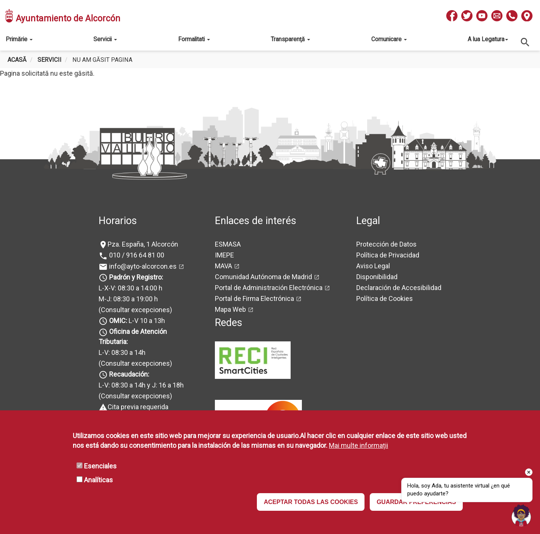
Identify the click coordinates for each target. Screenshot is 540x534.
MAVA (223, 266)
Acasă (17, 59)
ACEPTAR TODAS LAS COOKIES (311, 502)
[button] (521, 515)
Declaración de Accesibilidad (398, 288)
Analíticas (98, 480)
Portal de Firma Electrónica (254, 298)
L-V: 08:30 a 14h (122, 352)
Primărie (19, 39)
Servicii (105, 39)
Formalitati (194, 39)
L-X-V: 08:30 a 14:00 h (130, 288)
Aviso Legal (373, 266)
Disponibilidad (377, 277)
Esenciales (100, 466)
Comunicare (389, 39)
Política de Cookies (384, 298)
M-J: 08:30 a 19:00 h (128, 299)
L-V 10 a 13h (136, 321)
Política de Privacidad (387, 255)
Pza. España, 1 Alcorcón (143, 244)
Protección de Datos (386, 244)
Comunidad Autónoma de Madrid (263, 277)
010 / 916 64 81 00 (136, 255)
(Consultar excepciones (134, 310)
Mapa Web (230, 309)
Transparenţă (290, 39)
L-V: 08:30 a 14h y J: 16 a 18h (141, 385)
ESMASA (228, 244)
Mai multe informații (358, 445)
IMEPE (224, 255)
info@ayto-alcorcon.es (142, 266)
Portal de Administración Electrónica (268, 288)
